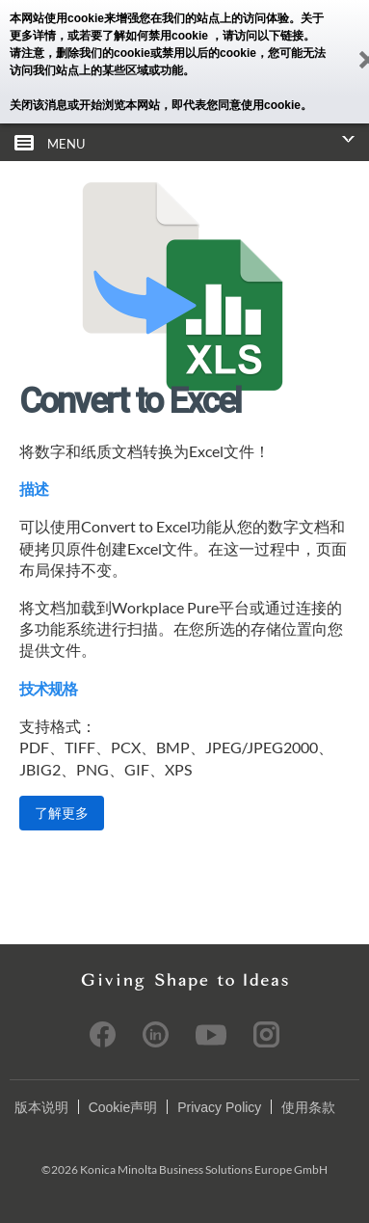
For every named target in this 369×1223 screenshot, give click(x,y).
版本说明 (41, 1107)
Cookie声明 (123, 1107)
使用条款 (308, 1107)
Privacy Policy (219, 1107)
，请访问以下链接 (257, 35)
